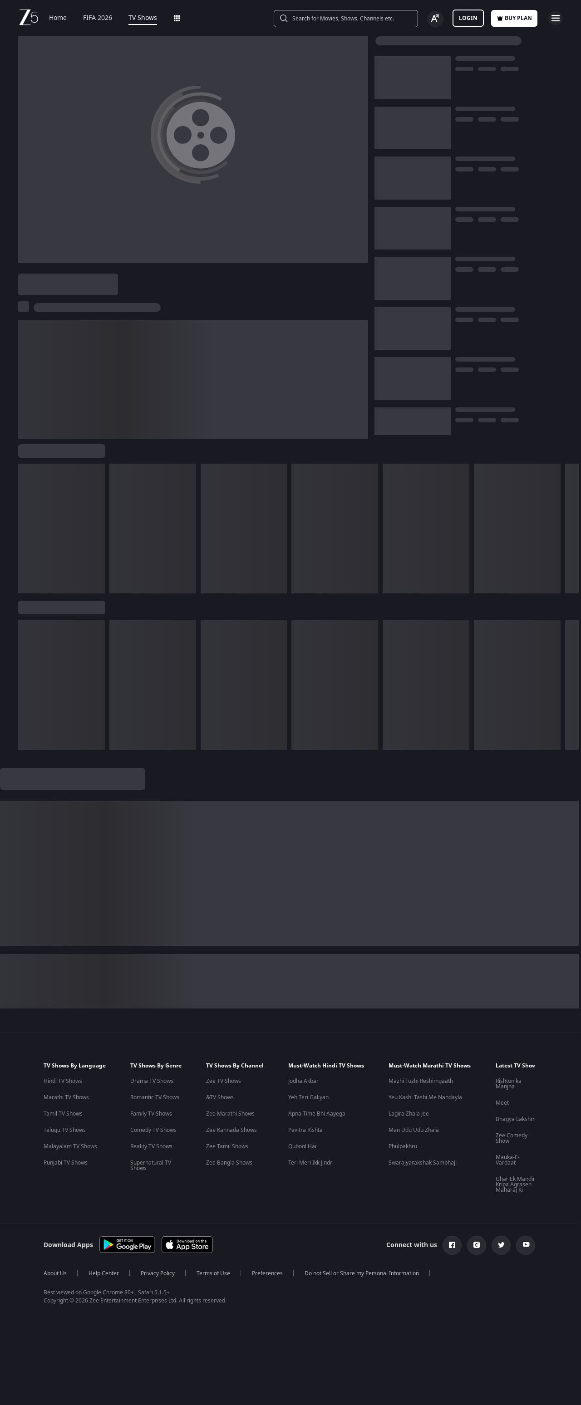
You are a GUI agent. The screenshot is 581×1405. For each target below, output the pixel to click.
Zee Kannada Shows (231, 1130)
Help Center (104, 1273)
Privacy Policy (158, 1273)
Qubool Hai (302, 1146)
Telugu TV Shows (65, 1130)
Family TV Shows (151, 1114)
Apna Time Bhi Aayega (316, 1114)
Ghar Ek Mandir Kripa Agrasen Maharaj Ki (515, 1184)
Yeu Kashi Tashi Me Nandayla (425, 1097)
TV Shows (142, 18)
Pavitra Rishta (305, 1130)
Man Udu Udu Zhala (414, 1130)
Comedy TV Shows (153, 1130)
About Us (55, 1273)
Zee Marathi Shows (230, 1114)
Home (58, 18)
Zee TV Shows (223, 1081)
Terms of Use (213, 1273)
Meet (502, 1103)
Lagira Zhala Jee (409, 1114)
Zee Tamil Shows (227, 1146)
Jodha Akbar (303, 1081)
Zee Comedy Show (511, 1138)
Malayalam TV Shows (70, 1146)
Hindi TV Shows (63, 1081)
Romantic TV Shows (154, 1097)
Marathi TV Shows (66, 1097)
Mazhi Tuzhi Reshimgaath (421, 1081)
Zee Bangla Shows (229, 1163)
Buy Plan (514, 18)
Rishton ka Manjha (509, 1084)
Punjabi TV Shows (66, 1163)
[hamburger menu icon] (555, 18)
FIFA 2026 (97, 18)
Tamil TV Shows (63, 1114)
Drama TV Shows (151, 1081)
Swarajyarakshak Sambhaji (423, 1163)
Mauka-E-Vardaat (508, 1160)
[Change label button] (435, 19)
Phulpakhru (403, 1146)
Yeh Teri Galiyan (308, 1097)
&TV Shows (220, 1097)
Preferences (267, 1273)
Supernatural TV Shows (150, 1165)
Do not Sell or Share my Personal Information (362, 1273)
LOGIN (468, 18)
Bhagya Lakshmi (516, 1119)
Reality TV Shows (151, 1146)
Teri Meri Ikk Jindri (311, 1163)
